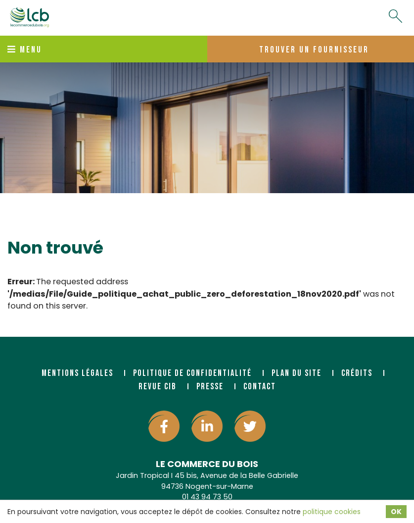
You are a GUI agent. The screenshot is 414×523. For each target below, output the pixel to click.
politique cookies (332, 512)
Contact (259, 386)
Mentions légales (77, 373)
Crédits (356, 373)
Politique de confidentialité (192, 373)
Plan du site (297, 373)
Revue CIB (157, 386)
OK (396, 512)
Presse (210, 386)
